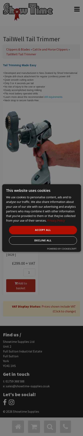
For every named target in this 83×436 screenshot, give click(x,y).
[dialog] (41, 218)
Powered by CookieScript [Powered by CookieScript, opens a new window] (62, 248)
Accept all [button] (43, 230)
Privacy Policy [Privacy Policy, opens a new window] (56, 220)
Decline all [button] (42, 240)
